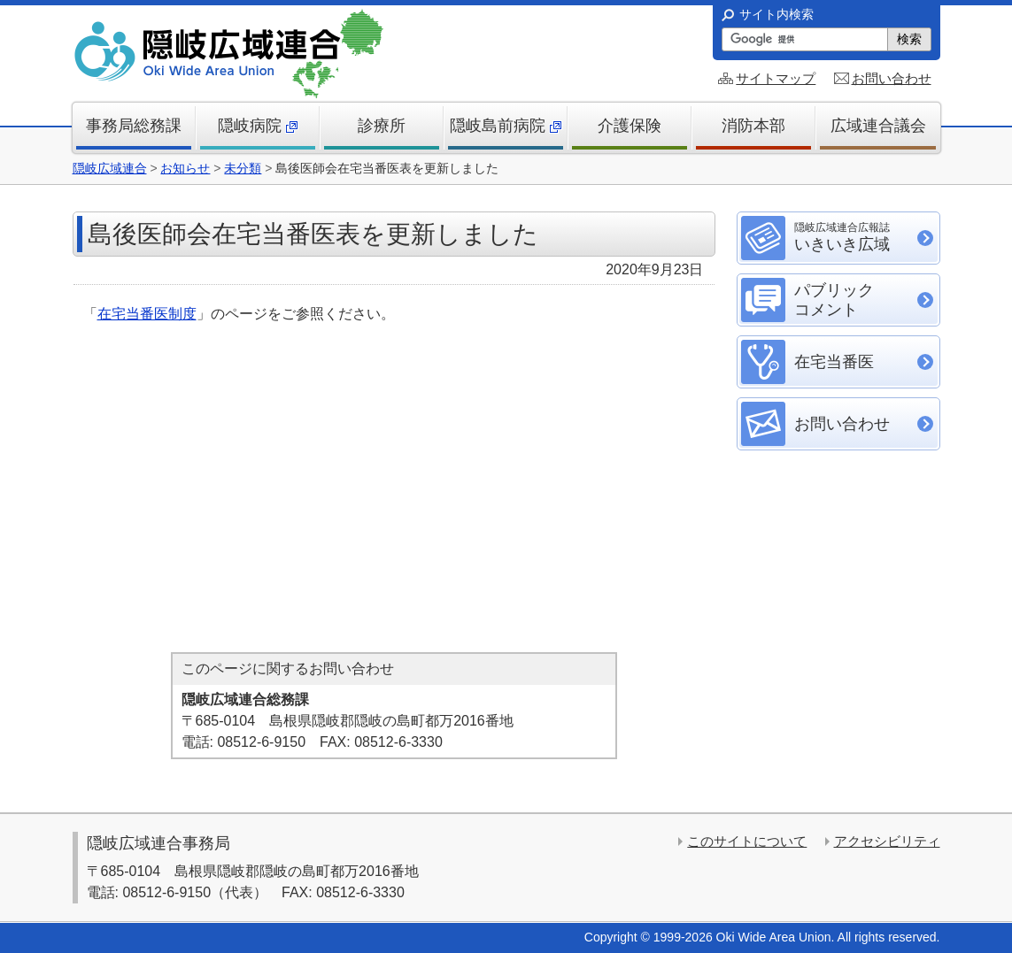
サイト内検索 (776, 14)
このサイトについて (747, 841)
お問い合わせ (891, 78)
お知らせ (185, 168)
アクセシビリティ (887, 841)
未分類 (242, 168)
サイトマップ (775, 78)
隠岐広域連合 (110, 168)
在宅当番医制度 (147, 313)
